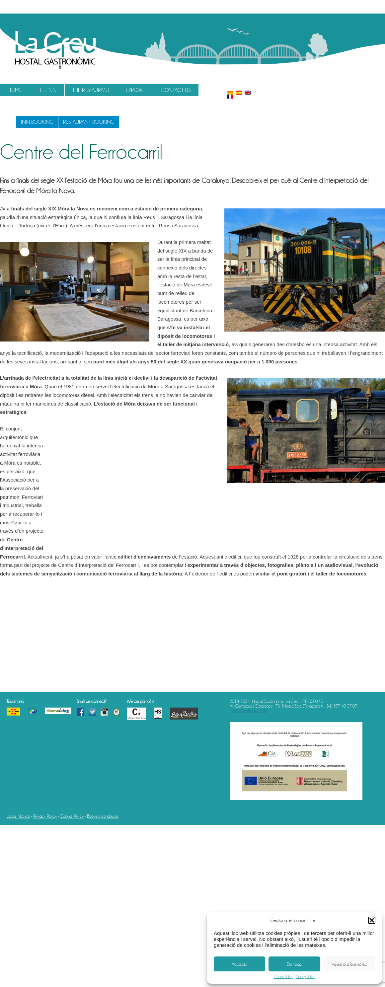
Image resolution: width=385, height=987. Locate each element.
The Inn (47, 90)
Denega (294, 964)
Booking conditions (102, 816)
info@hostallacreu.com (248, 710)
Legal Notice (18, 816)
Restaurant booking (89, 122)
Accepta (239, 964)
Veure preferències (349, 964)
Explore (135, 90)
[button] (371, 920)
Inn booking (37, 122)
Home (15, 90)
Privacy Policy (305, 977)
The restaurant (91, 90)
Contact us (176, 90)
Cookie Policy (283, 977)
